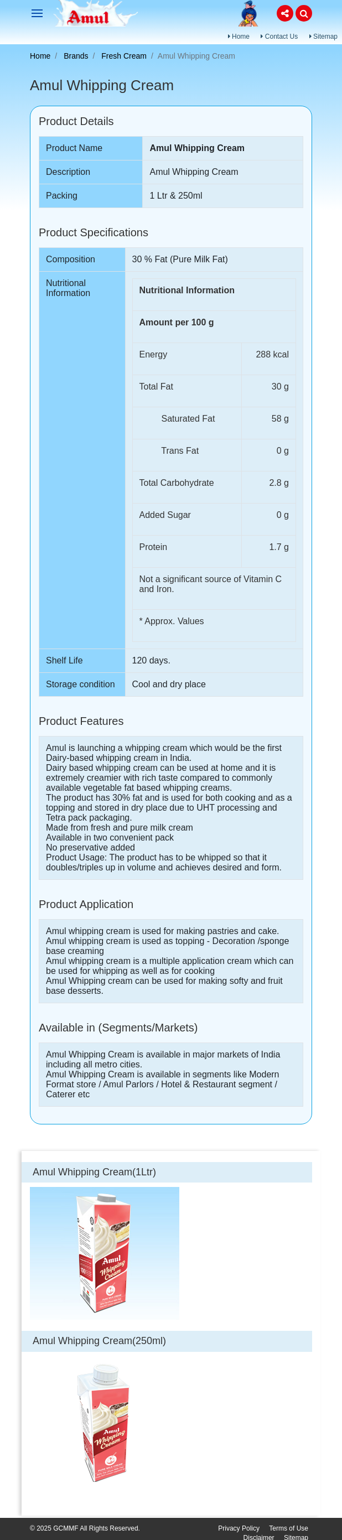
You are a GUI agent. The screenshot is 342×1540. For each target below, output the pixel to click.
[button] (285, 13)
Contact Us (279, 36)
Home (239, 36)
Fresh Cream (124, 55)
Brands (76, 55)
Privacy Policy (239, 1528)
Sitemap (323, 36)
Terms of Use (288, 1528)
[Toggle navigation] (37, 13)
